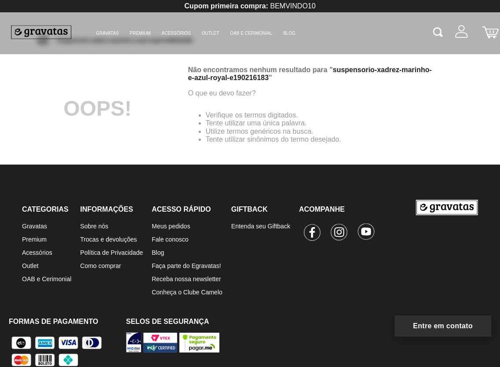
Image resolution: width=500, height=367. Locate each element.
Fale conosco (170, 239)
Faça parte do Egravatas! (186, 265)
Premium (140, 33)
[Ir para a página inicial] (447, 249)
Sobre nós (94, 226)
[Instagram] (339, 234)
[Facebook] (312, 234)
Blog (158, 252)
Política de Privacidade (111, 252)
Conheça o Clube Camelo (187, 292)
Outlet (210, 33)
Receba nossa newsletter (186, 279)
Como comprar (100, 265)
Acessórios (176, 33)
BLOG (289, 33)
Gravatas (107, 33)
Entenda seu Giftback (260, 226)
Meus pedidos (171, 226)
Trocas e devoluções (108, 239)
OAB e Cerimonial (251, 33)
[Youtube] (366, 234)
